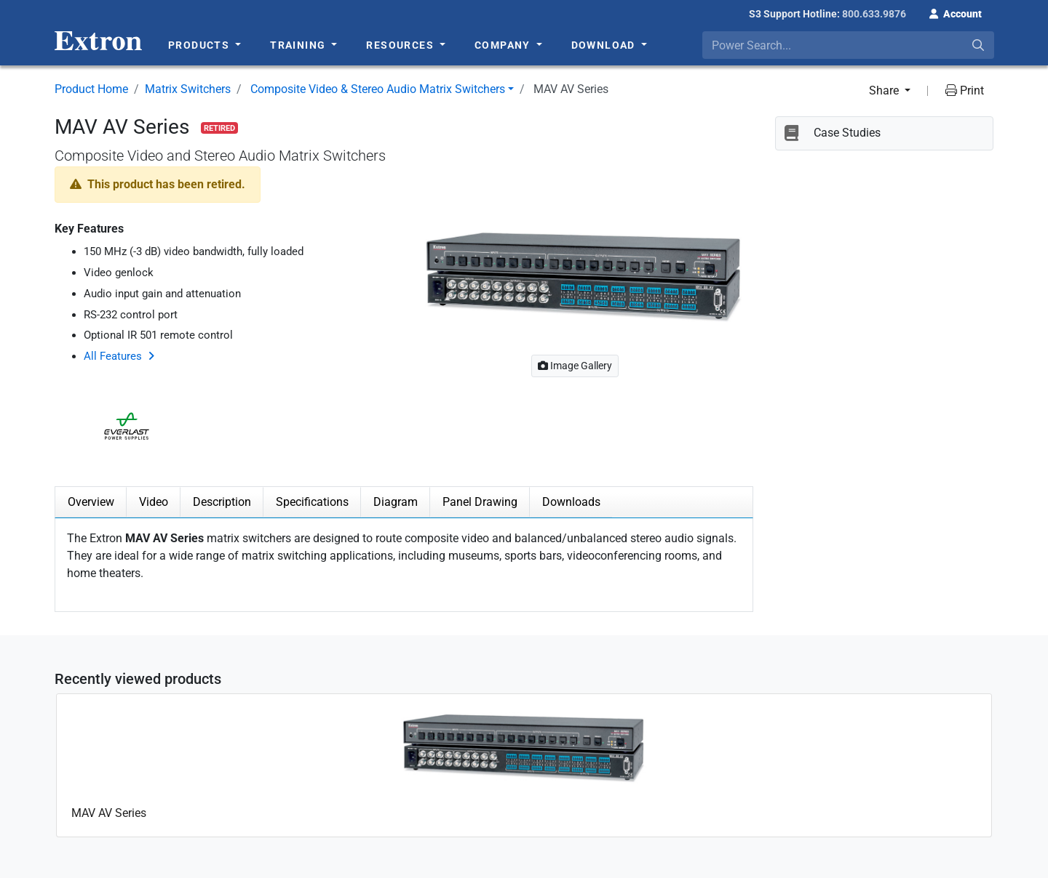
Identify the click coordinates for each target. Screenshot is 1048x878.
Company (504, 45)
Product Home (91, 89)
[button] (955, 12)
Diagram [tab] (395, 502)
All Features (113, 356)
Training (299, 45)
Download (605, 45)
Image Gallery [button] (575, 365)
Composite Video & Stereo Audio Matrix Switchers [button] (377, 89)
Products (200, 45)
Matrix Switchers (188, 89)
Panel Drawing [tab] (479, 502)
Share (885, 90)
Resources (401, 45)
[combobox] (848, 45)
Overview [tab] (91, 502)
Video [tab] (153, 502)
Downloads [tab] (571, 502)
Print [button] (964, 90)
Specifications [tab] (312, 502)
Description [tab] (222, 502)
